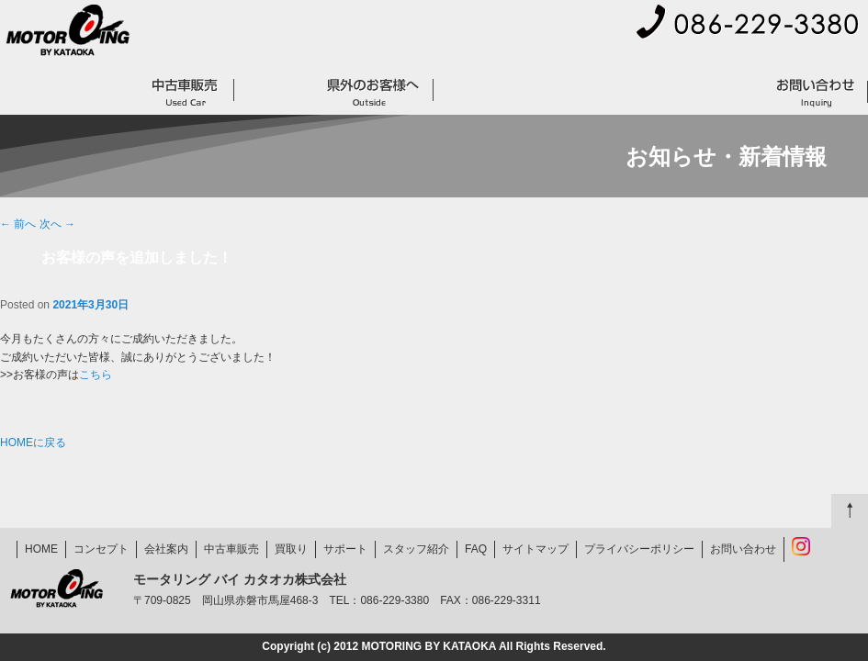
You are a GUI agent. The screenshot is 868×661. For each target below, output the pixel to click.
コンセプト (92, 92)
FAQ (731, 92)
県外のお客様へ (373, 92)
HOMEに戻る (33, 442)
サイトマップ (682, 53)
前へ (18, 224)
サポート (473, 92)
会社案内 (587, 53)
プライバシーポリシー (804, 53)
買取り (273, 92)
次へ (57, 224)
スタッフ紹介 (416, 549)
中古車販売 (186, 92)
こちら (95, 374)
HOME (23, 92)
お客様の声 (558, 92)
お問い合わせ (815, 92)
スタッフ (651, 92)
